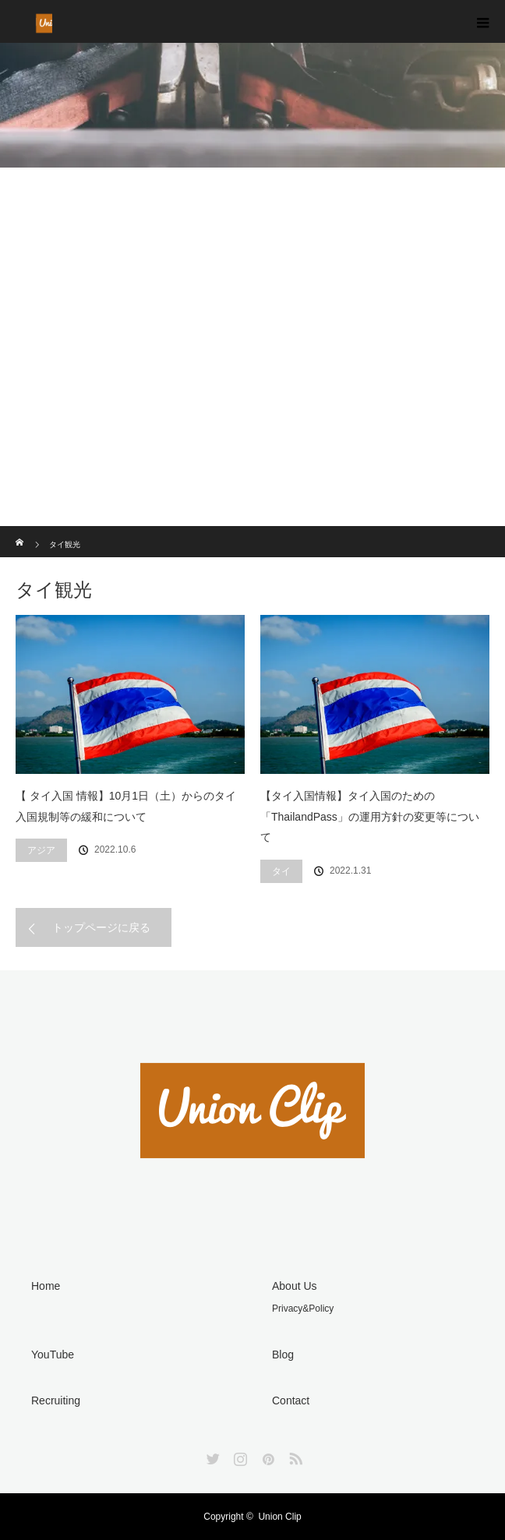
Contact (290, 1400)
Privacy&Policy (303, 1308)
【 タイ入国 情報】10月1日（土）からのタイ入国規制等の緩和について (126, 806)
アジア (41, 850)
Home (45, 1286)
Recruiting (55, 1400)
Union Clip (279, 1516)
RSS (293, 1456)
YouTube (52, 1354)
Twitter (211, 1456)
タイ (281, 871)
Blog (283, 1354)
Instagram (238, 1456)
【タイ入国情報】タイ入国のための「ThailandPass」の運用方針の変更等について (369, 816)
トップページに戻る (101, 927)
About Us (294, 1286)
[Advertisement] (252, 409)
